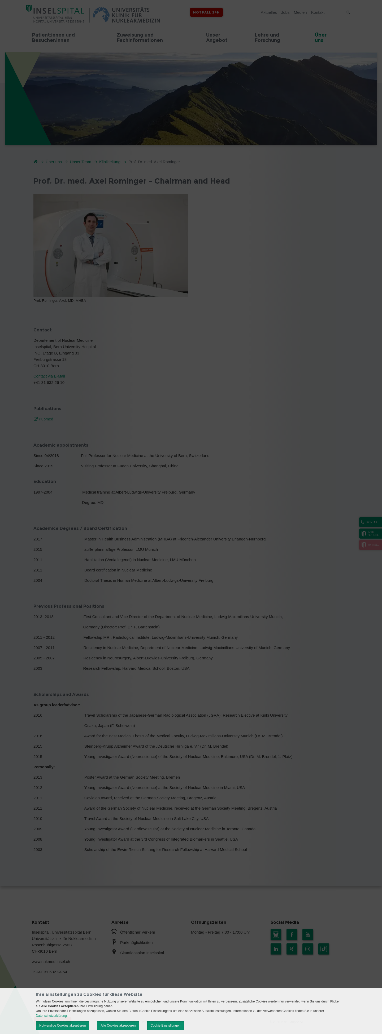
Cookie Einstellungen (166, 1025)
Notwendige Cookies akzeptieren (62, 1025)
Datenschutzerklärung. (52, 1016)
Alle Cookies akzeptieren (118, 1025)
